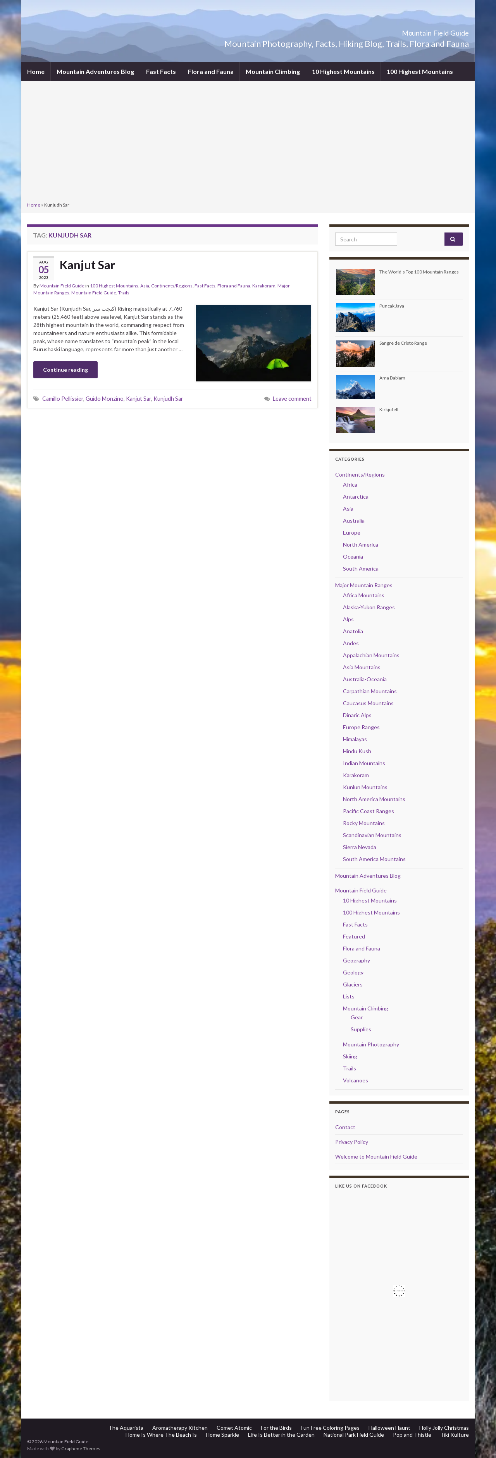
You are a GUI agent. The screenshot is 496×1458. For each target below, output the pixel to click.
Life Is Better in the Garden (281, 1434)
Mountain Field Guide (415, 30)
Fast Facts (161, 71)
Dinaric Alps (357, 715)
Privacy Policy (351, 1141)
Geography (356, 960)
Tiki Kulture (454, 1434)
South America (361, 568)
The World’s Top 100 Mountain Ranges (419, 272)
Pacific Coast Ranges (368, 811)
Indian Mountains (364, 763)
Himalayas (355, 739)
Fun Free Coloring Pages (330, 1427)
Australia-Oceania (365, 679)
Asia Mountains (362, 667)
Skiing (350, 1056)
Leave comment (292, 398)
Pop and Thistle (412, 1434)
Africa (350, 484)
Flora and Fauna (211, 71)
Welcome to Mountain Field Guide (376, 1156)
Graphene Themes (80, 1448)
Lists (349, 996)
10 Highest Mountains (343, 71)
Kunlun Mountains (365, 787)
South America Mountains (374, 859)
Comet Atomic (234, 1427)
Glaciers (353, 984)
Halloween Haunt (389, 1427)
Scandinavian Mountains (372, 835)
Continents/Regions (172, 286)
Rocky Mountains (364, 823)
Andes (351, 643)
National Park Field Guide (354, 1434)
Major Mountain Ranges (364, 585)
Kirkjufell (388, 409)
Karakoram (264, 286)
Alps (348, 619)
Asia (144, 286)
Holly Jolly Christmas (444, 1427)
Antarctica (356, 496)
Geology (353, 972)
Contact (345, 1127)
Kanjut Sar (87, 265)
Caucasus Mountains (368, 703)
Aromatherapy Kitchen (180, 1427)
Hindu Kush (357, 751)
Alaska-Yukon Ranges (369, 607)
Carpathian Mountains (370, 691)
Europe (351, 532)
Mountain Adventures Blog (95, 71)
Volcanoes (355, 1080)
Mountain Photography (371, 1044)
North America (360, 544)
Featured (354, 936)
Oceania (353, 556)
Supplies (361, 1029)
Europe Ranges (361, 727)
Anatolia (353, 631)
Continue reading (65, 369)
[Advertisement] (248, 142)
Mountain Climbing (273, 71)
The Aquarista (125, 1427)
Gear (357, 1017)
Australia (354, 520)
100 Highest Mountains (420, 71)
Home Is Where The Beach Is (161, 1434)
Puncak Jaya (391, 306)
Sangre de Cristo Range (403, 343)
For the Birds (276, 1427)
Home (36, 71)
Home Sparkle (222, 1434)
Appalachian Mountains (371, 655)
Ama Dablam (392, 378)
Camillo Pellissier (62, 398)
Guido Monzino (105, 398)
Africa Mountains (363, 595)
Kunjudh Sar (168, 398)
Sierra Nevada (359, 847)
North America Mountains (374, 799)
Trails (123, 293)
